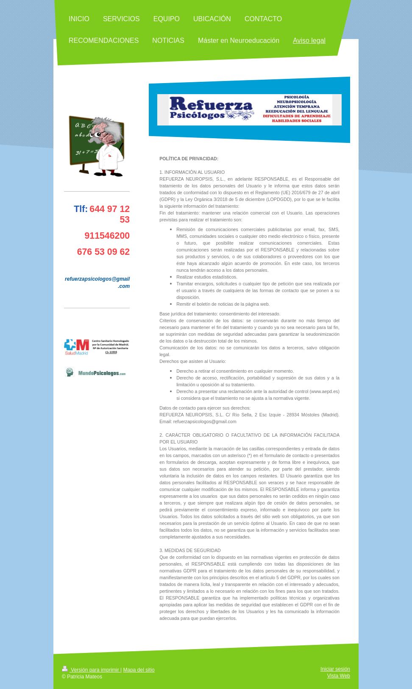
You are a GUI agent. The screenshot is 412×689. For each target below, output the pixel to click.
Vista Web (338, 676)
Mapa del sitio (139, 670)
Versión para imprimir (91, 670)
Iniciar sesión (335, 669)
